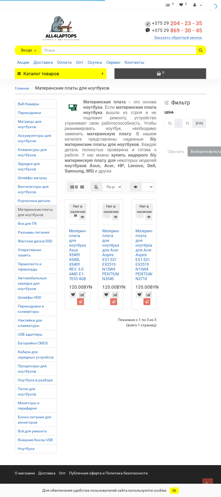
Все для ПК (27, 223)
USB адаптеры (30, 334)
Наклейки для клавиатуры (30, 323)
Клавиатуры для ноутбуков (32, 152)
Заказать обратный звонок (178, 37)
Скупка (95, 62)
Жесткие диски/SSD (35, 241)
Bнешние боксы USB (35, 440)
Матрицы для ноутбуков (29, 124)
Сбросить (176, 151)
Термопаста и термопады (29, 266)
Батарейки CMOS (33, 343)
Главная (22, 88)
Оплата (64, 62)
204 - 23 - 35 (177, 23)
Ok (174, 490)
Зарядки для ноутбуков (29, 166)
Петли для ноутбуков (27, 391)
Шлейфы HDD (29, 297)
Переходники (29, 113)
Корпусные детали (34, 201)
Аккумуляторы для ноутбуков (34, 138)
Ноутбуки (26, 449)
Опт (79, 62)
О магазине (25, 473)
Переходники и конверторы (31, 309)
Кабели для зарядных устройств (36, 354)
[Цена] (169, 123)
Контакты (134, 62)
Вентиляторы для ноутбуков (33, 189)
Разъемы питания (33, 232)
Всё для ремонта (32, 431)
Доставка (43, 62)
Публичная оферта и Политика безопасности (108, 473)
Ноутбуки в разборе (35, 380)
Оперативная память (29, 252)
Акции (23, 62)
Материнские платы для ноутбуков (35, 212)
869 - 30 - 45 (177, 30)
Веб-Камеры (28, 104)
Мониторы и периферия (28, 405)
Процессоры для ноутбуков (32, 368)
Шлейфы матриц (32, 178)
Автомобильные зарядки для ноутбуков (32, 283)
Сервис (113, 62)
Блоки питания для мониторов (34, 419)
